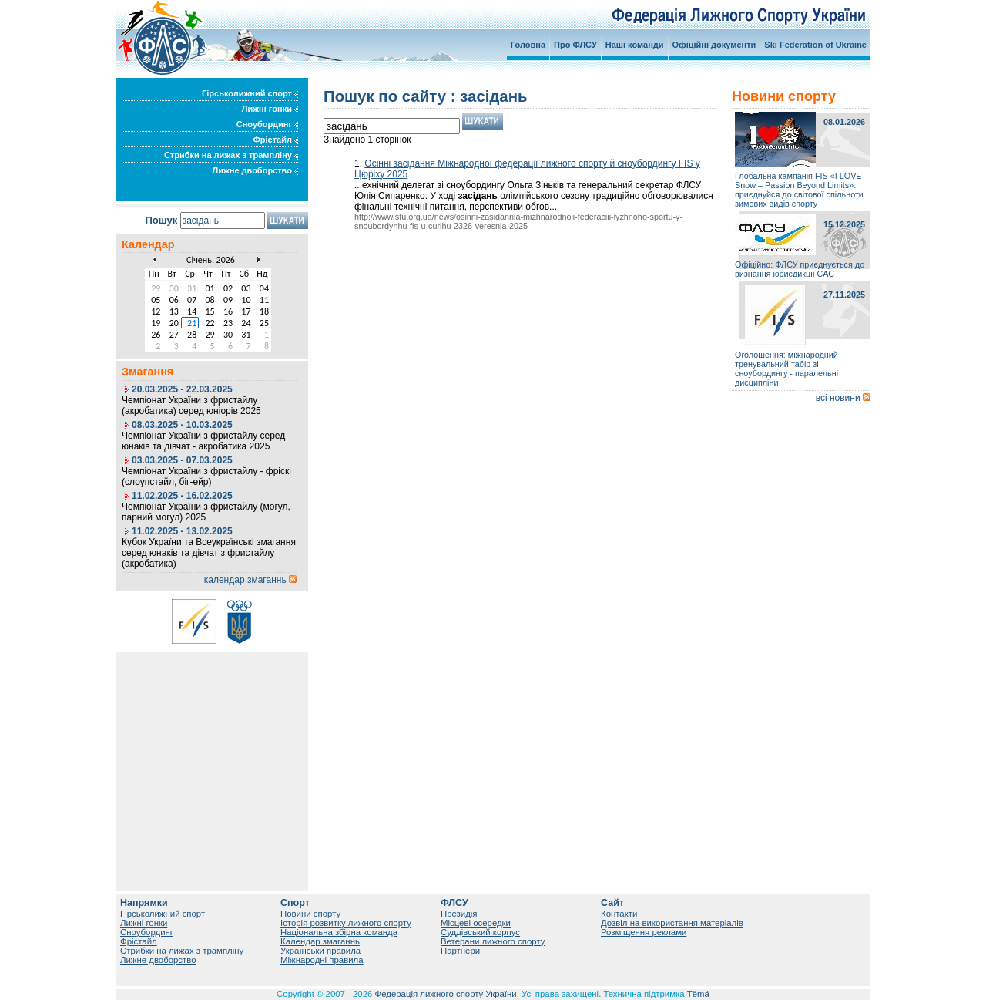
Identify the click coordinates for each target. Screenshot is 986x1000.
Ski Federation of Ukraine (815, 44)
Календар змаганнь (320, 941)
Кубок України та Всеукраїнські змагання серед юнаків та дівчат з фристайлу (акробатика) (209, 553)
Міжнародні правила (322, 960)
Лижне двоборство (255, 170)
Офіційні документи (714, 44)
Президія (459, 913)
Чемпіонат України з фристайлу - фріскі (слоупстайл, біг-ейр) (206, 476)
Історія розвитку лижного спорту (345, 923)
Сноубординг (267, 124)
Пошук (161, 220)
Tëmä (698, 993)
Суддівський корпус (480, 932)
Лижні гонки (270, 108)
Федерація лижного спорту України (446, 993)
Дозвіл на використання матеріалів (672, 923)
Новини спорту (310, 913)
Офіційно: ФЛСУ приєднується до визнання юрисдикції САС (799, 269)
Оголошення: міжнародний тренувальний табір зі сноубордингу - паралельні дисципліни (786, 368)
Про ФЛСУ (575, 44)
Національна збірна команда (338, 932)
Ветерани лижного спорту (493, 941)
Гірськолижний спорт (250, 93)
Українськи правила (320, 950)
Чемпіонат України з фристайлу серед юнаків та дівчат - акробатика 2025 (203, 441)
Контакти (619, 913)
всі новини (838, 397)
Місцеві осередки (476, 923)
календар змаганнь (245, 579)
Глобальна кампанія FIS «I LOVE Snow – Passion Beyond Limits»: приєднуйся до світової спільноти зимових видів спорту (799, 189)
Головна (528, 44)
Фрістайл (275, 139)
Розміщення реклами (643, 932)
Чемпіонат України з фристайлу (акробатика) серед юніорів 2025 (191, 405)
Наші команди (634, 44)
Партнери (460, 950)
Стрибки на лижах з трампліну (231, 155)
